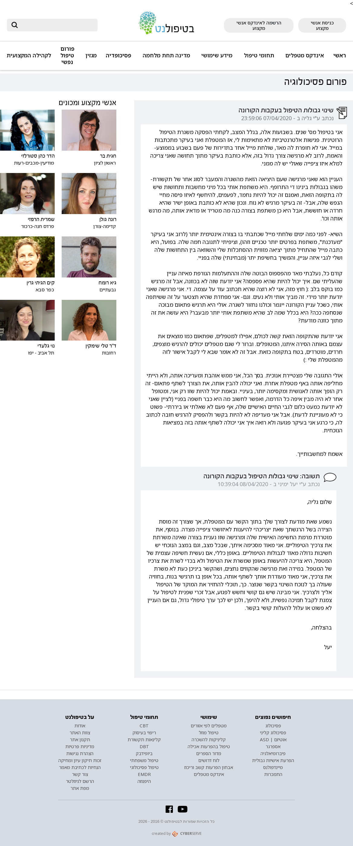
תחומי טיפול (259, 55)
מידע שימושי (216, 55)
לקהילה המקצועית (29, 55)
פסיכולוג (273, 725)
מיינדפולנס (273, 767)
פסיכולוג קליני (273, 732)
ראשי (339, 55)
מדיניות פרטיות (79, 746)
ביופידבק (144, 753)
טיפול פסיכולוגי (144, 767)
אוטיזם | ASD (273, 739)
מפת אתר (79, 788)
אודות (79, 725)
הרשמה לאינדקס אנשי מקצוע (258, 25)
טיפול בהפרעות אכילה (209, 746)
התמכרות (273, 774)
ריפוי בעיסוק (144, 732)
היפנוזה (144, 781)
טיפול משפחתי (144, 760)
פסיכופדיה (118, 55)
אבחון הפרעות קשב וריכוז (208, 767)
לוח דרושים (208, 760)
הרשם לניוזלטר (80, 781)
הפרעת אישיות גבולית (273, 760)
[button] (304, 58)
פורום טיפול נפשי (67, 55)
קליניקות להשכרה (209, 739)
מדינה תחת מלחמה (166, 55)
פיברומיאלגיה (273, 753)
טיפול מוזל (209, 732)
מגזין (91, 55)
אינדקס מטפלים (304, 55)
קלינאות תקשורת (144, 739)
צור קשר (80, 774)
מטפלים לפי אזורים (209, 725)
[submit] (14, 25)
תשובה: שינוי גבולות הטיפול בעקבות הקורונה (261, 476)
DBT (144, 746)
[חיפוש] (56, 25)
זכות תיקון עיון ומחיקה (79, 760)
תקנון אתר (80, 739)
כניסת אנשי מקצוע (322, 25)
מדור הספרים (208, 753)
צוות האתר (80, 732)
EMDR (144, 774)
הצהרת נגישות (79, 753)
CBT (144, 725)
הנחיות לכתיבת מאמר (80, 767)
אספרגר (273, 746)
